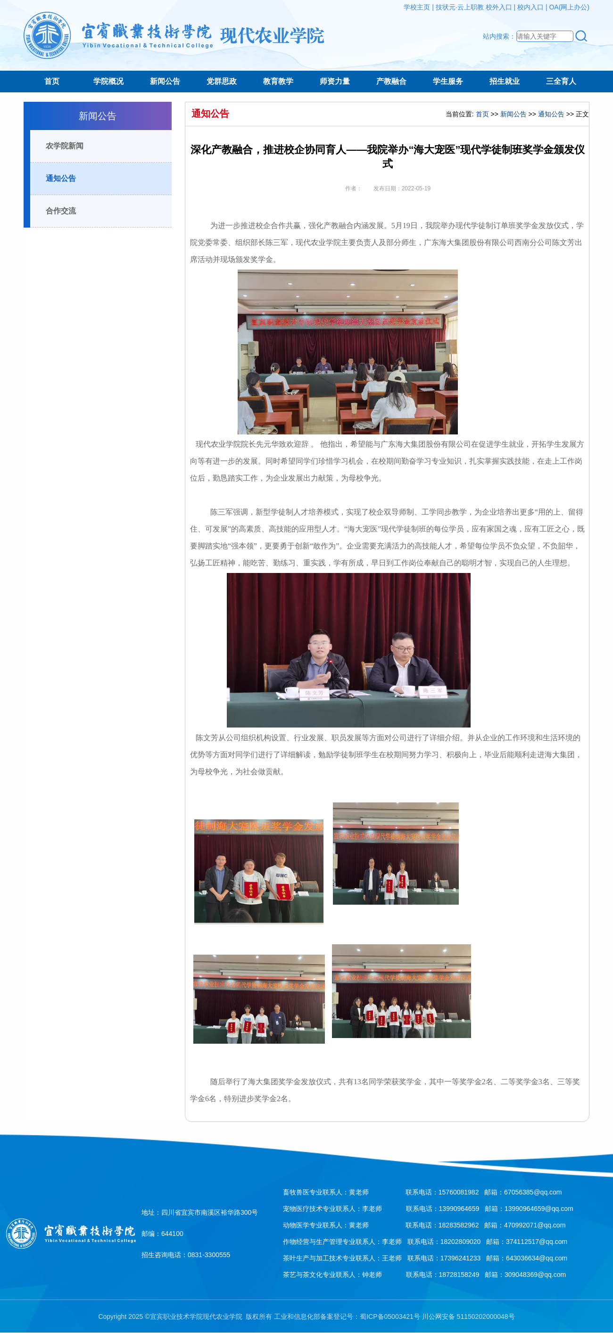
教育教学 (278, 81)
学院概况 (108, 81)
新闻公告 (165, 81)
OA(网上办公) (569, 7)
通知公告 (61, 178)
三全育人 (561, 81)
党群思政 (222, 81)
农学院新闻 (64, 146)
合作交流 (61, 211)
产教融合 (391, 81)
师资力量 (335, 81)
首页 (51, 81)
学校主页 (417, 7)
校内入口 (530, 7)
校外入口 (499, 7)
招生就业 (504, 81)
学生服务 (448, 81)
